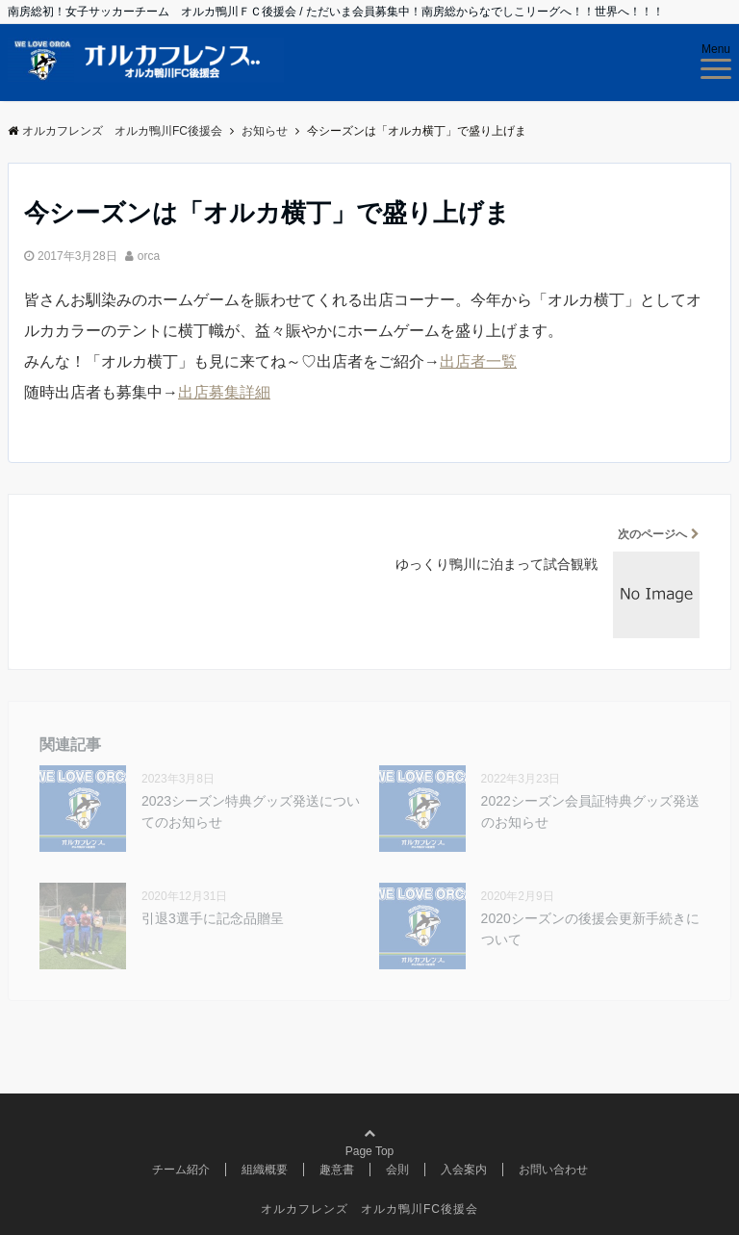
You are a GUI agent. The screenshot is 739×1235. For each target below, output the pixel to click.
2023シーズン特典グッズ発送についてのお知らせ (250, 811)
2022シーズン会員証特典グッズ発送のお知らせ (590, 811)
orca (149, 256)
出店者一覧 (478, 361)
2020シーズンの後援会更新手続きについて (590, 929)
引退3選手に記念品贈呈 (212, 918)
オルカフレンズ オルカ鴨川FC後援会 (369, 1209)
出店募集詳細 (224, 392)
